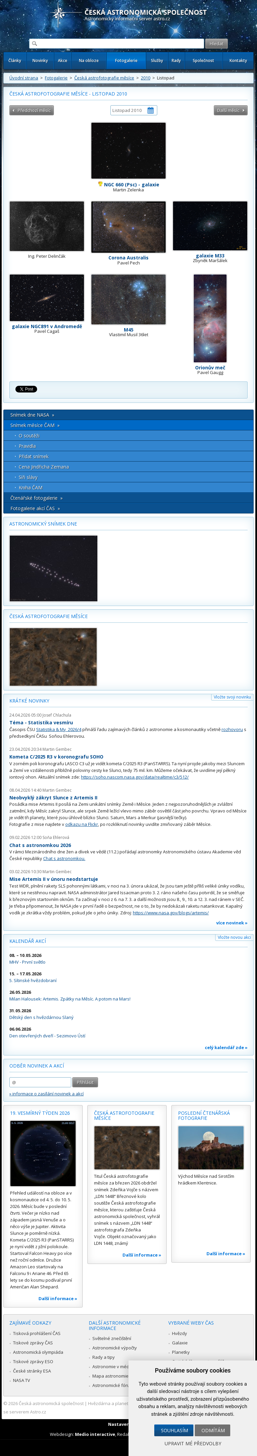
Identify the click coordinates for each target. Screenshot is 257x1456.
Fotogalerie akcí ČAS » (35, 508)
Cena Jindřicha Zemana (44, 467)
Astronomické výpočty (114, 1348)
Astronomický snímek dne (43, 524)
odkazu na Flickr (81, 824)
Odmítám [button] (213, 1430)
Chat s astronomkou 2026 (40, 845)
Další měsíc (228, 110)
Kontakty (238, 60)
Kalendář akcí (27, 941)
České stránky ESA (32, 1371)
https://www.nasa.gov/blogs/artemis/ (171, 913)
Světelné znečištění (111, 1338)
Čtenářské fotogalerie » (36, 498)
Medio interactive (95, 1434)
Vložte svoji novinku (232, 697)
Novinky (40, 60)
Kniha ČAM (30, 487)
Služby (157, 60)
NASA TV (21, 1380)
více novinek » (232, 923)
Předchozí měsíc (34, 110)
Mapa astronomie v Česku (119, 1376)
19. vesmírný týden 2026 (40, 1113)
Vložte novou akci (234, 937)
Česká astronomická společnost (51, 1403)
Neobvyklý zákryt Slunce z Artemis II (53, 797)
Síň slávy (28, 477)
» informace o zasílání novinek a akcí (46, 1094)
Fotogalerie (126, 60)
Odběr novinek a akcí (36, 1066)
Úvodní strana (23, 78)
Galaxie (180, 1343)
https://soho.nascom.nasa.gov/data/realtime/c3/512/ (135, 777)
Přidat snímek (34, 456)
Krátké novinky (29, 700)
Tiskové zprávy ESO (33, 1361)
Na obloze (89, 60)
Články (14, 60)
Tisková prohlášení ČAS (37, 1333)
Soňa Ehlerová (55, 837)
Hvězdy (179, 1333)
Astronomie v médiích (114, 1366)
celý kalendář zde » (226, 1047)
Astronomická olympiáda (38, 1352)
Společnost (203, 60)
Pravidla (27, 446)
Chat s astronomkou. (64, 858)
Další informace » (57, 1298)
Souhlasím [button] (174, 1430)
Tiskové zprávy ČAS (33, 1343)
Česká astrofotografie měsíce (104, 78)
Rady (176, 60)
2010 (145, 78)
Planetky (181, 1352)
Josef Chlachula (56, 715)
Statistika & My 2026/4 (58, 729)
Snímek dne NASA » (32, 415)
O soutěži (29, 435)
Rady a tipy (103, 1357)
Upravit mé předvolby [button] (193, 1443)
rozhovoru (232, 729)
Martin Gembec (57, 749)
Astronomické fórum (113, 1385)
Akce (62, 60)
